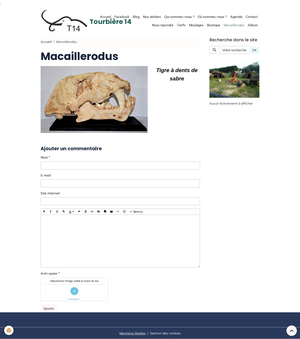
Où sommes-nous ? (212, 17)
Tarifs (181, 25)
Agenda (236, 17)
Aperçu (136, 212)
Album (253, 25)
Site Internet (50, 193)
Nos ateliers (152, 17)
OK (254, 50)
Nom (44, 157)
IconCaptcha (73, 299)
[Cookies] (9, 330)
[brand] (68, 20)
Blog (136, 17)
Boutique (213, 25)
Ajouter (48, 308)
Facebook (121, 17)
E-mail (46, 175)
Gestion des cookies (165, 333)
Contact (252, 17)
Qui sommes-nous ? (179, 17)
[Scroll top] (291, 330)
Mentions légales (132, 333)
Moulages (196, 25)
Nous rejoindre (163, 25)
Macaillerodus (234, 25)
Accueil (105, 17)
